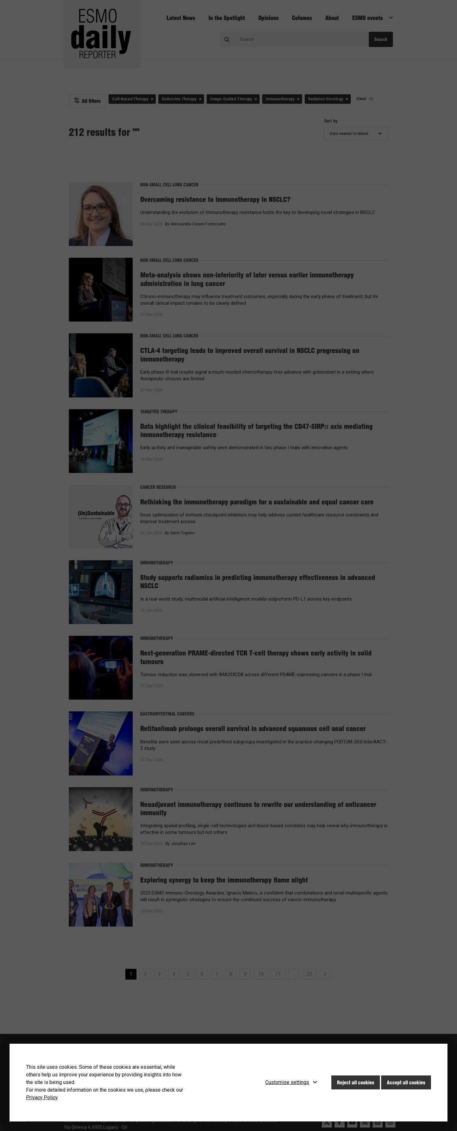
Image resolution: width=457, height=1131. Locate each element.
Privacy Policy (41, 1097)
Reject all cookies (355, 1082)
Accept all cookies (406, 1082)
